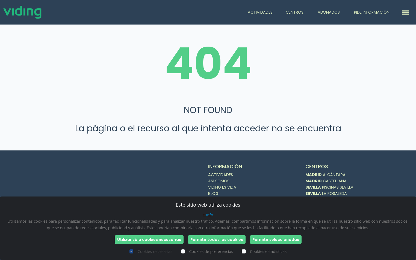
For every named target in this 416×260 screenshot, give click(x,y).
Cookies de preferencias (211, 251)
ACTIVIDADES (260, 12)
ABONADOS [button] (329, 12)
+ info (208, 214)
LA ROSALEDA (326, 193)
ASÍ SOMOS (218, 181)
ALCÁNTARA (325, 174)
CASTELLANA (326, 181)
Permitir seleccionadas (275, 239)
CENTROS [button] (295, 12)
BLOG (213, 193)
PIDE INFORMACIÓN (372, 12)
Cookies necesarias (155, 251)
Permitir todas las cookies (216, 239)
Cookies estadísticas (268, 251)
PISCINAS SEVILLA (329, 187)
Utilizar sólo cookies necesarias (149, 239)
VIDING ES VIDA (222, 187)
